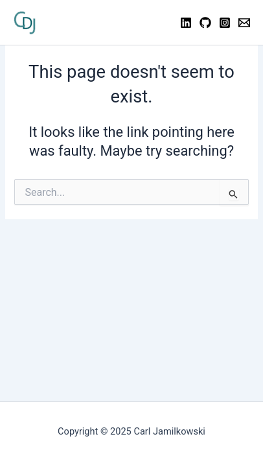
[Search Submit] (233, 193)
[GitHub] (205, 23)
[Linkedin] (186, 23)
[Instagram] (225, 23)
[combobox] (131, 192)
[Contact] (244, 23)
